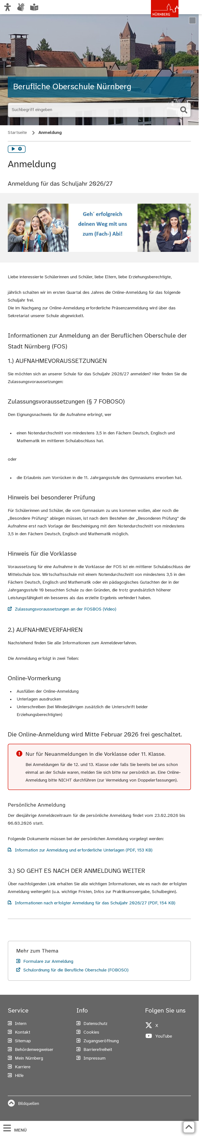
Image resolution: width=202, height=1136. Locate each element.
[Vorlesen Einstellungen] (20, 149)
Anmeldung (50, 132)
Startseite (17, 132)
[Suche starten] (184, 110)
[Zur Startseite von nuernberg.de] (159, 12)
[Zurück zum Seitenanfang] (189, 1127)
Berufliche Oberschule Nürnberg (72, 87)
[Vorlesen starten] (13, 149)
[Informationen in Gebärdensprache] (21, 7)
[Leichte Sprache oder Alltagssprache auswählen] (34, 7)
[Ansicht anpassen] (7, 7)
